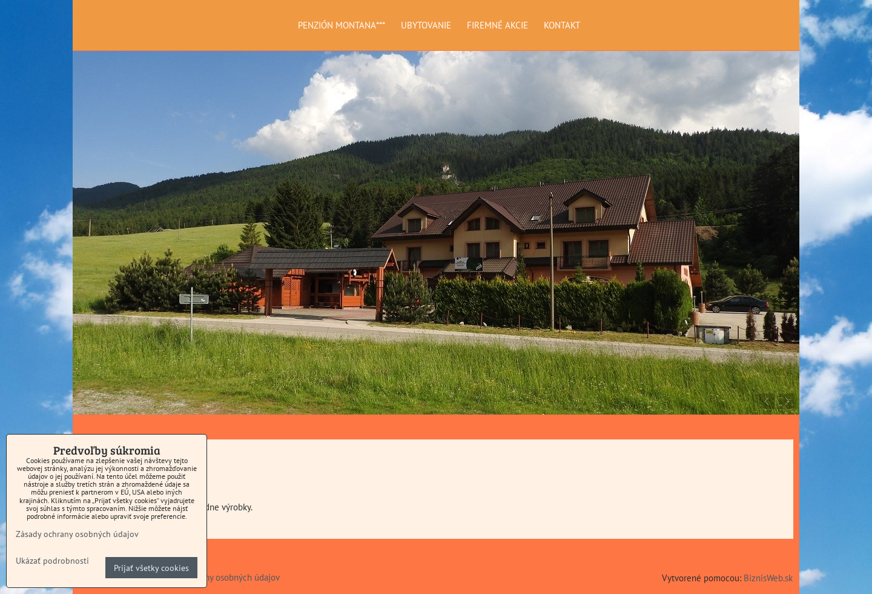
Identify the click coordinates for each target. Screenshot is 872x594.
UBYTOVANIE (426, 25)
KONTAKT (562, 25)
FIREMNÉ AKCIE (497, 25)
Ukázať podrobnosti (52, 561)
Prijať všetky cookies (151, 567)
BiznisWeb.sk (768, 578)
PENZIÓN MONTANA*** (341, 25)
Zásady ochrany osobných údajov (218, 577)
